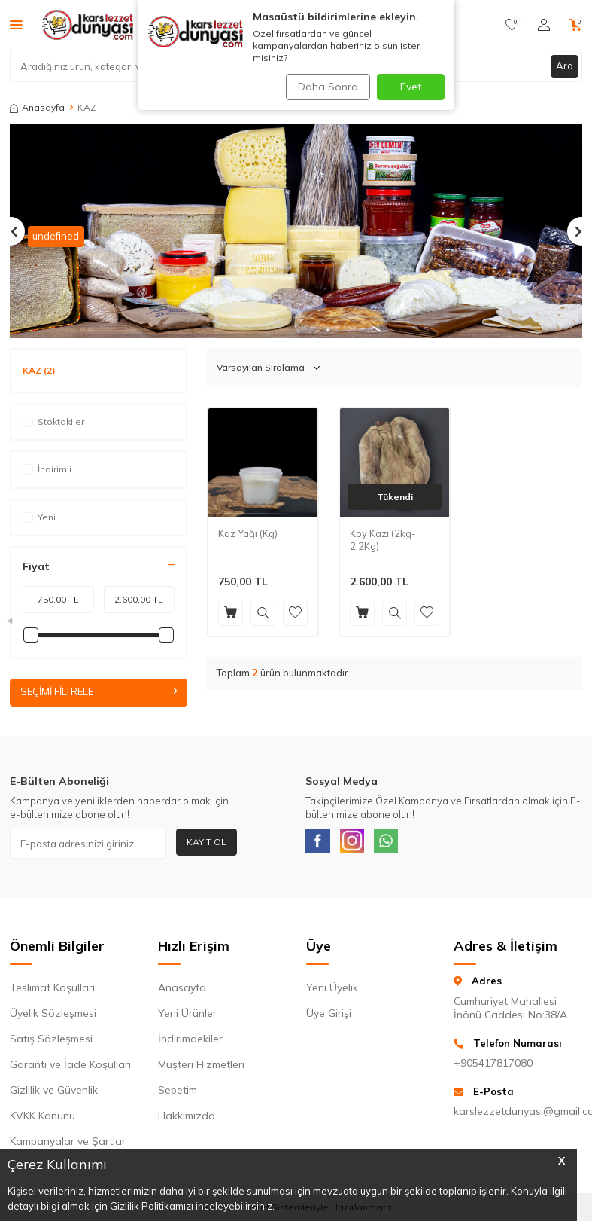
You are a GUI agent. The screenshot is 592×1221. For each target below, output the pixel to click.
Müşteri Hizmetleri (201, 1069)
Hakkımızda (186, 1120)
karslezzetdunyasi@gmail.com (518, 1115)
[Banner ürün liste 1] (296, 231)
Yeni (39, 517)
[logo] (87, 25)
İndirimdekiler (190, 1043)
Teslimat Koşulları (52, 992)
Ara (564, 65)
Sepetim (177, 1094)
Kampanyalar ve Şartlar (68, 1145)
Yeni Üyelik (332, 992)
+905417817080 (493, 1067)
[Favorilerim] (511, 25)
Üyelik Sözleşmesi (53, 1017)
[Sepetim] (575, 25)
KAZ (39, 371)
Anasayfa (37, 107)
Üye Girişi (328, 1017)
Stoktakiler (53, 421)
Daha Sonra (325, 86)
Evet (410, 86)
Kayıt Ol (206, 842)
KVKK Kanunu (42, 1120)
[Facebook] (320, 844)
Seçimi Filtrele (98, 692)
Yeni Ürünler (187, 1017)
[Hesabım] (544, 25)
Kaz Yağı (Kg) (248, 533)
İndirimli (47, 469)
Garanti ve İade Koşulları (70, 1069)
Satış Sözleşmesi (51, 1043)
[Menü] (16, 24)
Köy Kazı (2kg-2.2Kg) (383, 539)
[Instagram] (360, 844)
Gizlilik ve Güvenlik (54, 1094)
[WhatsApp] (400, 844)
